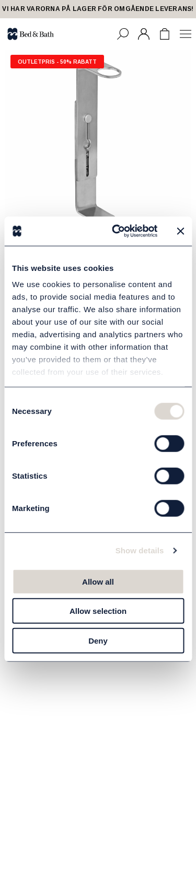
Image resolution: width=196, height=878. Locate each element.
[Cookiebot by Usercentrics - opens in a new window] (116, 231)
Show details (140, 550)
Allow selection (98, 611)
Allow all (98, 581)
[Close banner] (180, 231)
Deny (98, 640)
